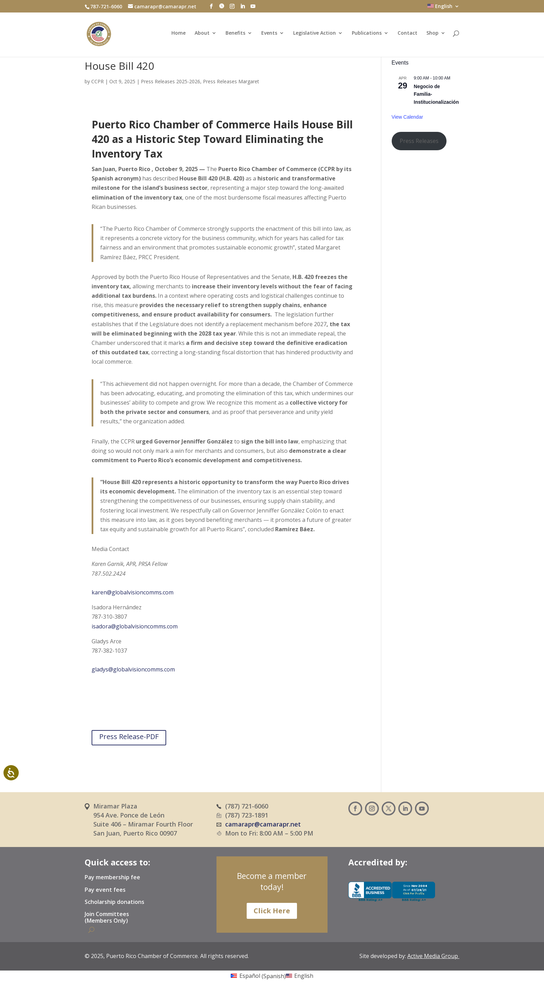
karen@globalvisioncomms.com (132, 592)
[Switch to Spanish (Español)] (258, 976)
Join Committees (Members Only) (107, 917)
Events (269, 34)
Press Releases (419, 141)
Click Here (272, 910)
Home (178, 34)
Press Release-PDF (129, 736)
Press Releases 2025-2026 (170, 81)
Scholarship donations (114, 902)
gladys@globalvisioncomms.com (133, 669)
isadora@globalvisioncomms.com (135, 626)
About (202, 34)
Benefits (235, 34)
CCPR (97, 81)
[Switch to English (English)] (299, 976)
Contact (407, 34)
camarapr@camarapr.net (263, 824)
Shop (432, 34)
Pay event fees (105, 890)
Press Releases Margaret (231, 81)
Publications (367, 34)
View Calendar (407, 117)
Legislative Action (314, 34)
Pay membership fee (112, 877)
